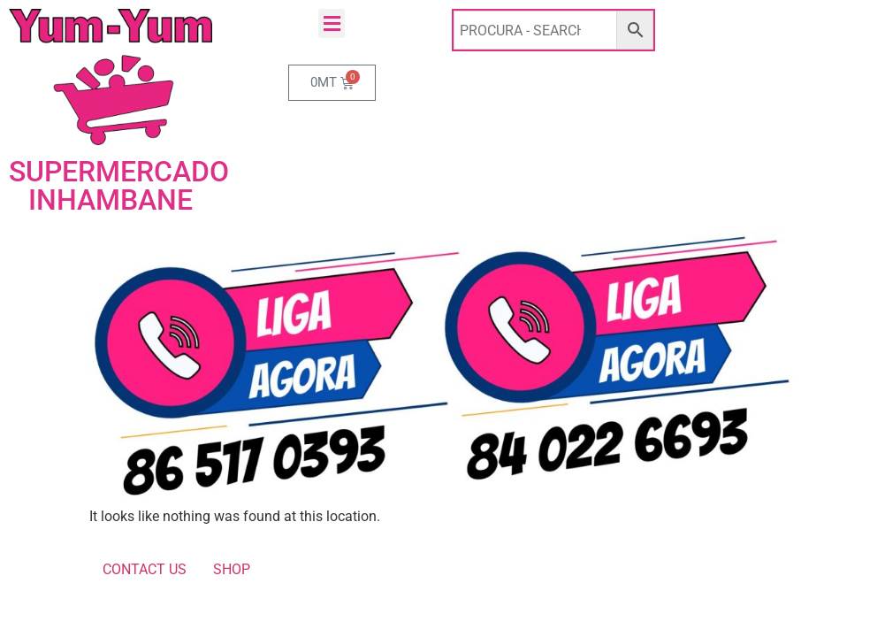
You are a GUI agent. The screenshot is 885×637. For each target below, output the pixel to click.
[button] (331, 23)
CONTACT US (145, 569)
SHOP (231, 569)
